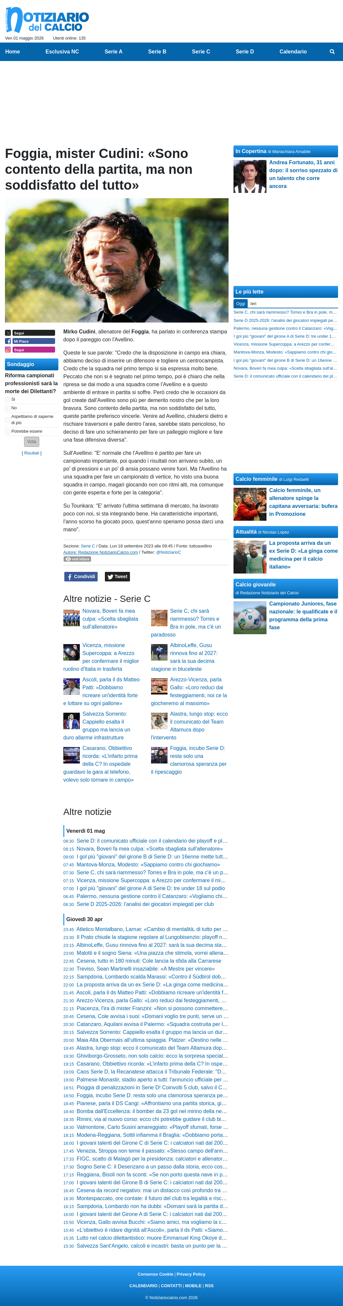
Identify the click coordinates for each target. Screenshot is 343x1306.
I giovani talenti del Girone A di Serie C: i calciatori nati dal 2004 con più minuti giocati (176, 1214)
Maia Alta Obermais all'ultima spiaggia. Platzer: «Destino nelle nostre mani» (165, 1040)
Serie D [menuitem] (245, 51)
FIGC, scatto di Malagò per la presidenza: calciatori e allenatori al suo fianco (166, 1159)
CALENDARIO (143, 1285)
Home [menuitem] (12, 51)
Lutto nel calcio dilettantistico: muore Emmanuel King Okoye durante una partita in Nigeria (182, 1238)
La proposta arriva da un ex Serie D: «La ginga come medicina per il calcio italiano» (174, 984)
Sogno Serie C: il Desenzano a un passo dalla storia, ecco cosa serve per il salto (171, 1166)
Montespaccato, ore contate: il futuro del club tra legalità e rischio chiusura (163, 1198)
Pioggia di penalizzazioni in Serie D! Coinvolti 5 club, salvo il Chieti (154, 1087)
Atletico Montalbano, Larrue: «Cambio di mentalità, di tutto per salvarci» (160, 929)
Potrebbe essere (27, 431)
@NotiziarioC (168, 552)
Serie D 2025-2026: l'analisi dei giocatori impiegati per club (145, 904)
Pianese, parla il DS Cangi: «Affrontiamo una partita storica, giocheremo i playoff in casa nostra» (189, 1103)
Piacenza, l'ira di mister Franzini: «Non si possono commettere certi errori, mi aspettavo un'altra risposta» (199, 1008)
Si (13, 399)
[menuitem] (332, 51)
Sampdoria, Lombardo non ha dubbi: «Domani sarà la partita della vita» (160, 1206)
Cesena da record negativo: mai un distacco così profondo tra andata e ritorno (168, 1190)
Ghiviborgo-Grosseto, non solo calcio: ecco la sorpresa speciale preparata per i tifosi (175, 1056)
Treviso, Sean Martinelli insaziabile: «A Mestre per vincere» (146, 969)
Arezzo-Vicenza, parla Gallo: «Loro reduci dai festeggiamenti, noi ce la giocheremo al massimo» (189, 1000)
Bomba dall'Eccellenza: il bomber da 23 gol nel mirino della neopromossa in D (168, 1111)
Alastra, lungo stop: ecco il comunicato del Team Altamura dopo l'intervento (164, 1048)
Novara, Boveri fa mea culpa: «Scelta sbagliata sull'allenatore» (110, 619)
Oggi (240, 303)
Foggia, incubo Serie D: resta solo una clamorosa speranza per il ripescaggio (167, 1095)
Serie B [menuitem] (157, 51)
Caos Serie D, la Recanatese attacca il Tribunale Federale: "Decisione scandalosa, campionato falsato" (197, 1071)
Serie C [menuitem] (201, 51)
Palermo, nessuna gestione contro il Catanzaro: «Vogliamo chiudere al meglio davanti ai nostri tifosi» (194, 896)
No (14, 407)
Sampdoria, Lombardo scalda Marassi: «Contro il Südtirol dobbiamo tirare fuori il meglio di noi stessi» (195, 977)
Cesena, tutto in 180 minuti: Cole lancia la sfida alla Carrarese (149, 961)
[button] (31, 442)
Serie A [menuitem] (114, 51)
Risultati (31, 453)
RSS (209, 1285)
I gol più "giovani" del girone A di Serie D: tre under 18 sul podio (151, 888)
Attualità (246, 532)
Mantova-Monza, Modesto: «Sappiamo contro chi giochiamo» (148, 864)
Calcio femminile (256, 479)
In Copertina (250, 151)
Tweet (118, 577)
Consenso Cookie (155, 1274)
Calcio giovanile (255, 584)
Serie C (88, 546)
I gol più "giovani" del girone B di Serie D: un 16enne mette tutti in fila (157, 856)
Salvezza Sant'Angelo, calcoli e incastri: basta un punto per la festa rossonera (168, 1246)
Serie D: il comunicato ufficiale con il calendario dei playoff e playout (156, 841)
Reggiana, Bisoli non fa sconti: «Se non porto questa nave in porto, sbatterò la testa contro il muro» (193, 1174)
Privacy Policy (191, 1274)
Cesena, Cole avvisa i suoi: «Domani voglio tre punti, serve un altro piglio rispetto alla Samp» (185, 1016)
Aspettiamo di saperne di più (32, 419)
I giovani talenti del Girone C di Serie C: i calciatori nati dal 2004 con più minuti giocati (177, 1143)
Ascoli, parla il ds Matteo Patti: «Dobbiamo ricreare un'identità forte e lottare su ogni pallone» (185, 992)
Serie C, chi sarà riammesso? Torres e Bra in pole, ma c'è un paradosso (161, 872)
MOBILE (193, 1285)
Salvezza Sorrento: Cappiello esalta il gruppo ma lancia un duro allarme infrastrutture (176, 1032)
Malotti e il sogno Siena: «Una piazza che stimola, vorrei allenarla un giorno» (166, 953)
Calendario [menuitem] (293, 51)
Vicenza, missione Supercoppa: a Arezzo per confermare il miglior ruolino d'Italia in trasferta (184, 880)
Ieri (253, 303)
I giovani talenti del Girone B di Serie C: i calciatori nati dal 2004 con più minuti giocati (176, 1182)
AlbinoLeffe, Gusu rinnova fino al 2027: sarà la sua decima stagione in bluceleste (171, 945)
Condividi (81, 577)
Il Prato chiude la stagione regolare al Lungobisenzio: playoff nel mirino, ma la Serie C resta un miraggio (198, 937)
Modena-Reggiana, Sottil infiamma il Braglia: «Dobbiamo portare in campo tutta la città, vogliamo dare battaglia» (208, 1135)
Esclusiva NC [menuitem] (62, 51)
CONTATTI (171, 1285)
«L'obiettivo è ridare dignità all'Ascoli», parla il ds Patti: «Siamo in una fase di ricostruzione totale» (190, 1230)
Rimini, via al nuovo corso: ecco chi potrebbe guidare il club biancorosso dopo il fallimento (182, 1119)
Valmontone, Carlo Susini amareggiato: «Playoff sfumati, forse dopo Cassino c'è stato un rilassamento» (197, 1127)
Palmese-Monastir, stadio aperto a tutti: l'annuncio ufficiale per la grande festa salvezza (178, 1079)
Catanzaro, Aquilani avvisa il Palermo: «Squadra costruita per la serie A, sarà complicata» (181, 1024)
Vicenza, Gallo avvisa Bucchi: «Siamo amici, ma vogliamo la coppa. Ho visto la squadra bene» (187, 1222)
